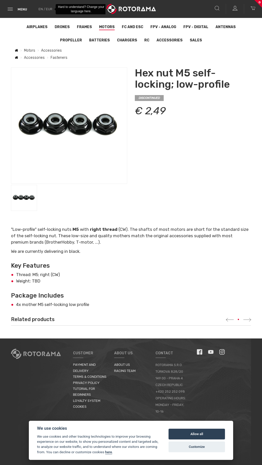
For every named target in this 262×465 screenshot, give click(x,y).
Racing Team (125, 371)
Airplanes (37, 27)
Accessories (170, 40)
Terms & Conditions (89, 377)
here (108, 452)
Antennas (226, 27)
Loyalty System (86, 401)
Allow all (196, 434)
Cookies (80, 407)
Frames (84, 27)
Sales (196, 40)
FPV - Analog (163, 27)
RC (146, 40)
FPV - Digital (195, 27)
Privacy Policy (86, 383)
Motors (107, 27)
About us (122, 365)
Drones (62, 27)
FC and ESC (132, 27)
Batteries (99, 40)
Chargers (127, 40)
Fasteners (59, 57)
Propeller (71, 40)
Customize (197, 447)
